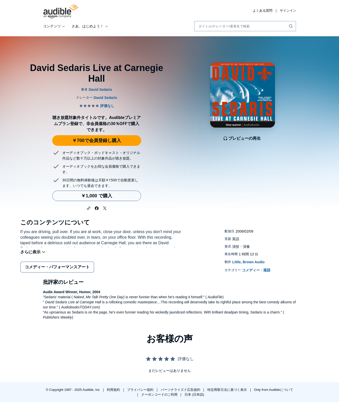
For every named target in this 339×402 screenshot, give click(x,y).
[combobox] (245, 26)
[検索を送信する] (291, 26)
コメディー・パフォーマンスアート (57, 270)
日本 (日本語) (194, 394)
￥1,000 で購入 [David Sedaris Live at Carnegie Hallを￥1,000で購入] (96, 195)
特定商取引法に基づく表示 (227, 390)
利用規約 (114, 390)
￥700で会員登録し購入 (96, 140)
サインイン (288, 10)
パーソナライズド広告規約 (181, 390)
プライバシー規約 (140, 390)
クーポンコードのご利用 (159, 394)
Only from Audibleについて (273, 390)
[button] (89, 208)
